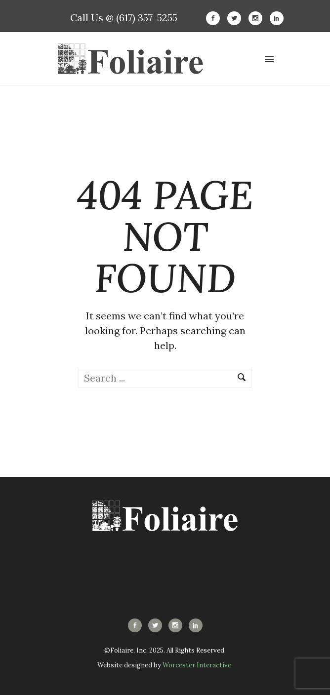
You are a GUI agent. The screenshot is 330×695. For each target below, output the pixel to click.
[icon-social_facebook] (215, 18)
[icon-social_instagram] (257, 18)
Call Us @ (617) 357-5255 (123, 17)
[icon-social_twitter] (236, 18)
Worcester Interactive (197, 665)
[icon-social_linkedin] (277, 18)
